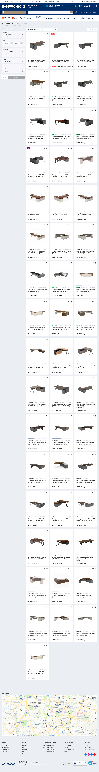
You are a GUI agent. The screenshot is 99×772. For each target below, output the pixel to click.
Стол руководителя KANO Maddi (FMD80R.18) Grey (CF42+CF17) (61, 405)
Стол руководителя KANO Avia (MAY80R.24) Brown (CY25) (61, 213)
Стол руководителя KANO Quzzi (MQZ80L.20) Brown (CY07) (61, 137)
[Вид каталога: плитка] (88, 29)
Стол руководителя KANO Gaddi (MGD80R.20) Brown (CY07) (85, 481)
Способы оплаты (28, 1)
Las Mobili (24, 745)
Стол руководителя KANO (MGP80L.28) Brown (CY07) (59, 596)
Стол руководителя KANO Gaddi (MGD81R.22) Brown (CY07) (61, 99)
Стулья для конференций (49, 751)
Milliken (24, 751)
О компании (5, 1)
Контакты (71, 1)
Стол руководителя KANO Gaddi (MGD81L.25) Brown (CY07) (85, 519)
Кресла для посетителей (48, 749)
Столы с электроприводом (50, 18)
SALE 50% (6, 17)
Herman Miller (15, 17)
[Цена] (6, 43)
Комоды (65, 751)
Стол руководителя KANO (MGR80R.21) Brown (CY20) (35, 137)
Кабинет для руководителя (67, 18)
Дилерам (51, 1)
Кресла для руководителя (49, 745)
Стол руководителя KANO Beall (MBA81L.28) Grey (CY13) (61, 290)
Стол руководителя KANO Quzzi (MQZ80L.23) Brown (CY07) (61, 175)
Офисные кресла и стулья (38, 17)
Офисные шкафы (83, 18)
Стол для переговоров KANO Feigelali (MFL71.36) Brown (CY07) (84, 558)
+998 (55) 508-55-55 (89, 745)
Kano (22, 18)
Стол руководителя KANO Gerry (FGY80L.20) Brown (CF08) (85, 60)
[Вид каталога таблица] (95, 29)
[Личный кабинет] (76, 12)
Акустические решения (92, 18)
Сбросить (4, 77)
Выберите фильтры (16, 77)
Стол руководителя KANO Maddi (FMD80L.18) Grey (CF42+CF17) (37, 60)
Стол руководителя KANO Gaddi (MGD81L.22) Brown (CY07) (37, 519)
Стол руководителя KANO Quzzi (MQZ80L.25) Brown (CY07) (61, 557)
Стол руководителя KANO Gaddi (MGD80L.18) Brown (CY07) (61, 481)
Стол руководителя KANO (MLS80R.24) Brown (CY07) (83, 596)
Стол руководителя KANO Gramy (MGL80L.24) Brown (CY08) (61, 252)
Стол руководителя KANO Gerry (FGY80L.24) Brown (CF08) (61, 443)
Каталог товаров (11, 12)
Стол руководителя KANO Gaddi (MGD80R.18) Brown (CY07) (37, 99)
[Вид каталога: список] (92, 29)
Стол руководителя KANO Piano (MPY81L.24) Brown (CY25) (85, 290)
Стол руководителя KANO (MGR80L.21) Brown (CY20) (84, 99)
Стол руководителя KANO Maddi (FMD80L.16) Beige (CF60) (61, 366)
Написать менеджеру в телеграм (55, 6)
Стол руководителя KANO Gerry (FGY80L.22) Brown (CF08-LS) (61, 60)
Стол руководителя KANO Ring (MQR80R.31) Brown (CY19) (36, 366)
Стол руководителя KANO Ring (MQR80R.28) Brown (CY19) (85, 328)
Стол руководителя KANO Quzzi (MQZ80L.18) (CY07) (61, 519)
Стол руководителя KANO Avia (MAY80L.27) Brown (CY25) (85, 213)
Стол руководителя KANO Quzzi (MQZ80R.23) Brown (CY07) (37, 557)
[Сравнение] (82, 12)
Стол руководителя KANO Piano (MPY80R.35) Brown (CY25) (37, 672)
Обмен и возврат (61, 1)
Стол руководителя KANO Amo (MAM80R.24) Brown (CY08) (37, 596)
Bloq (23, 753)
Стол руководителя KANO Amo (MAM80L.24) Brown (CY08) (85, 175)
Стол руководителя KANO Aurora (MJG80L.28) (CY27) (37, 290)
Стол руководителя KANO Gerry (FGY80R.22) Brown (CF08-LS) (37, 443)
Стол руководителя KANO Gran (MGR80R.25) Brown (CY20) (37, 175)
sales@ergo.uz (88, 747)
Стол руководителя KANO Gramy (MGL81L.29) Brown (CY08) (61, 634)
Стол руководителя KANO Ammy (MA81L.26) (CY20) (85, 634)
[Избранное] (88, 12)
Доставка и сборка (16, 1)
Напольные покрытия (30, 18)
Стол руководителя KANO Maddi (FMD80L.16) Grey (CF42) (85, 366)
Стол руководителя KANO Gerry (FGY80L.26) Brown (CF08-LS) (37, 481)
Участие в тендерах (41, 1)
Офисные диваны (59, 18)
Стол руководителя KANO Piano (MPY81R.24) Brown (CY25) (37, 328)
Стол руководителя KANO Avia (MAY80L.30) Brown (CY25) (36, 252)
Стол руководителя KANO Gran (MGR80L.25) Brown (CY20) (85, 137)
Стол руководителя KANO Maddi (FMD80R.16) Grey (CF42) (37, 405)
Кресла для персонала (48, 747)
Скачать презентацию (89, 1)
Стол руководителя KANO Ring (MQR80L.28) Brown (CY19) (61, 328)
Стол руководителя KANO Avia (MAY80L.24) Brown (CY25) (36, 213)
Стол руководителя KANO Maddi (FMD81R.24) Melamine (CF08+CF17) (85, 406)
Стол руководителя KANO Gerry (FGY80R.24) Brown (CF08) (85, 443)
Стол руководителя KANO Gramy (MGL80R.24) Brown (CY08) (85, 252)
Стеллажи (66, 747)
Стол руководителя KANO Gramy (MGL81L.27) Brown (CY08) (37, 634)
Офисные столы (76, 18)
